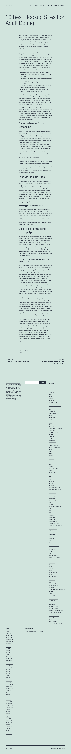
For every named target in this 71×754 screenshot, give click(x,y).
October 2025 (9, 643)
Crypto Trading (52, 430)
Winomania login (52, 602)
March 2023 (8, 699)
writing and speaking (53, 608)
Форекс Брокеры (53, 621)
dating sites (51, 434)
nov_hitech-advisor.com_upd (55, 506)
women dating (52, 604)
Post (50, 540)
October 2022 (9, 709)
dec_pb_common (52, 443)
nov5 (50, 511)
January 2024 (9, 681)
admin (21, 352)
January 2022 (9, 722)
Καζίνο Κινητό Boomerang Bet (55, 612)
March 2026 (8, 633)
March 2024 (8, 677)
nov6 (50, 513)
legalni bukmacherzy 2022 (54, 487)
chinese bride (52, 426)
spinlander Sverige (53, 576)
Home (30, 5)
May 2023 (8, 696)
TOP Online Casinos (53, 585)
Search (26, 380)
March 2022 (8, 718)
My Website (9, 5)
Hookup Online (52, 470)
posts (50, 542)
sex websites (52, 563)
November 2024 (9, 664)
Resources (51, 551)
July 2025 (8, 648)
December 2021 (9, 724)
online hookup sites (53, 528)
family (50, 451)
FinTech (50, 453)
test (50, 582)
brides (50, 415)
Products (41, 5)
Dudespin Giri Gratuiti (53, 445)
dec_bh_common (52, 441)
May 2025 (8, 652)
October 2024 (9, 665)
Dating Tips (51, 436)
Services (36, 5)
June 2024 (8, 671)
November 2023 (9, 684)
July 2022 (8, 711)
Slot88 (50, 566)
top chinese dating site (54, 583)
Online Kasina (52, 530)
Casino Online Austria (53, 421)
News (50, 502)
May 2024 (8, 673)
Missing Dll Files (52, 500)
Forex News (51, 458)
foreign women (52, 455)
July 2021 (8, 730)
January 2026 (9, 637)
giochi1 (50, 464)
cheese (50, 424)
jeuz (50, 479)
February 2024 (9, 679)
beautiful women (52, 400)
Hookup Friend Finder (53, 468)
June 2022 (8, 713)
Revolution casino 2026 (54, 555)
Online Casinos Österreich (54, 527)
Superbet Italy (52, 580)
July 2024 (8, 669)
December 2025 (9, 639)
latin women (51, 485)
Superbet (51, 578)
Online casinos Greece (54, 523)
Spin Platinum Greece (53, 572)
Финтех (50, 619)
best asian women (53, 402)
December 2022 (9, 705)
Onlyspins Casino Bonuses (55, 532)
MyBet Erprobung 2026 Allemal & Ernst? (13, 400)
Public (50, 544)
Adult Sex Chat (52, 392)
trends (50, 593)
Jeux (50, 476)
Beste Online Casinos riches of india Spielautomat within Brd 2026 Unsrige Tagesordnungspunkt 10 (13, 387)
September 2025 (9, 645)
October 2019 (9, 734)
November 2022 (9, 707)
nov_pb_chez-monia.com (54, 508)
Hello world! (40, 631)
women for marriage (53, 606)
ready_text (51, 547)
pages (50, 536)
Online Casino (52, 515)
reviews (50, 553)
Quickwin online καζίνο (54, 546)
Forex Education (52, 457)
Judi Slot (51, 483)
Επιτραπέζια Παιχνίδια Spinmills (56, 610)
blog (50, 409)
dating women (52, 440)
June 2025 (8, 650)
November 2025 (9, 641)
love (50, 491)
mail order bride (52, 493)
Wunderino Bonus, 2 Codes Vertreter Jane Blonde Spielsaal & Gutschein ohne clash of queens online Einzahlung (14, 392)
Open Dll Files (52, 534)
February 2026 (9, 635)
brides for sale (52, 417)
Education (51, 449)
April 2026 (8, 631)
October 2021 (9, 728)
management (52, 498)
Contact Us (62, 5)
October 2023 (9, 686)
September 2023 (9, 688)
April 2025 (8, 654)
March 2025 (8, 656)
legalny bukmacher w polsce (55, 489)
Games (50, 462)
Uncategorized (49, 350)
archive (50, 394)
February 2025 (9, 658)
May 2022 (8, 715)
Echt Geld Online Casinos (54, 447)
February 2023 (9, 701)
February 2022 (9, 720)
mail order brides (52, 494)
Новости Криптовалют (54, 616)
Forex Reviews (52, 460)
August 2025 (8, 647)
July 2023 (8, 692)
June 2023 (8, 694)
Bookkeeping (52, 411)
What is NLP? (52, 600)
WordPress (62, 748)
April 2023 (8, 698)
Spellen (50, 570)
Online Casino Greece (53, 521)
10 (49, 387)
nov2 (50, 510)
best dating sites (52, 404)
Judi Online (51, 481)
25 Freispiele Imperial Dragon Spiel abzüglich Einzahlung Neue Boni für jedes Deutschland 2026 (13, 397)
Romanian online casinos (54, 557)
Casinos (50, 423)
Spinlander (51, 574)
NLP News (51, 504)
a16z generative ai (53, 390)
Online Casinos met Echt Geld (55, 525)
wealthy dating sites (53, 598)
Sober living (51, 568)
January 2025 (9, 660)
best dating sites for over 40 (55, 406)
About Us (56, 5)
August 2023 (8, 690)
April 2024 (8, 675)
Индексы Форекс (53, 614)
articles (50, 396)
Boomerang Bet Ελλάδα (54, 413)
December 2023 (9, 682)
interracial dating (52, 472)
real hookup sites (52, 549)
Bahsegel (51, 398)
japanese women (52, 474)
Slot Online (51, 564)
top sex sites (51, 587)
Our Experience (49, 5)
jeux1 (50, 477)
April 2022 (8, 716)
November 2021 (9, 726)
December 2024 (9, 662)
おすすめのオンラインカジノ (55, 623)
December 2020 (9, 732)
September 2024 (9, 667)
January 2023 (9, 703)
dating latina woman (53, 432)
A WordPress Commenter (30, 631)
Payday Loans (52, 538)
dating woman (52, 438)
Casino (50, 419)
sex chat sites (52, 561)
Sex (49, 559)
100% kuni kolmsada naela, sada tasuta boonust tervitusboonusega (13, 383)
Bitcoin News (52, 407)
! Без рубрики (52, 383)
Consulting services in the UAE (55, 428)
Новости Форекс (53, 617)
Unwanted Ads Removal (54, 597)
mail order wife (52, 496)
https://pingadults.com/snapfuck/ (27, 144)
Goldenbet (51, 466)
